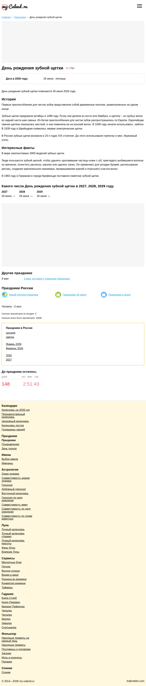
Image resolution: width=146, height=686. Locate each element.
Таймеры (7, 587)
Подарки (7, 661)
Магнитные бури (12, 562)
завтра (10, 337)
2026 (9, 355)
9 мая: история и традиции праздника (47, 278)
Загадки (6, 653)
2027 (9, 359)
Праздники (20, 17)
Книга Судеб (9, 598)
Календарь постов (13, 425)
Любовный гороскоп (14, 489)
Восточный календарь (15, 493)
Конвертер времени (14, 583)
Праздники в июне (119, 294)
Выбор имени (10, 459)
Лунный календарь (13, 529)
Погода (6, 566)
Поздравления (10, 444)
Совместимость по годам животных (17, 517)
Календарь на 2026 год (16, 410)
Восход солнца (11, 570)
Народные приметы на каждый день (15, 639)
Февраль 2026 (14, 348)
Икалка (6, 619)
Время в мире (10, 575)
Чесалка (7, 614)
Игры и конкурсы (12, 657)
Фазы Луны (8, 547)
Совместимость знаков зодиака (16, 479)
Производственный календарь (13, 416)
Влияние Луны (10, 551)
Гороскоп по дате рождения (12, 499)
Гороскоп (7, 485)
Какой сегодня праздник (23, 294)
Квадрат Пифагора (13, 606)
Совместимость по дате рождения (16, 510)
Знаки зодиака (10, 473)
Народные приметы (14, 645)
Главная (6, 17)
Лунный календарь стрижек (13, 535)
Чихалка (7, 610)
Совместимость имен (15, 504)
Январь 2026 (13, 344)
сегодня (10, 332)
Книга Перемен (11, 602)
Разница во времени (14, 579)
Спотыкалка (9, 627)
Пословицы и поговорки (16, 649)
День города (9, 448)
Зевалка (7, 623)
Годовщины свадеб (13, 429)
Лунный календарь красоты (13, 542)
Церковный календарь (15, 421)
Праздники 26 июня (74, 294)
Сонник (6, 672)
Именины (7, 463)
